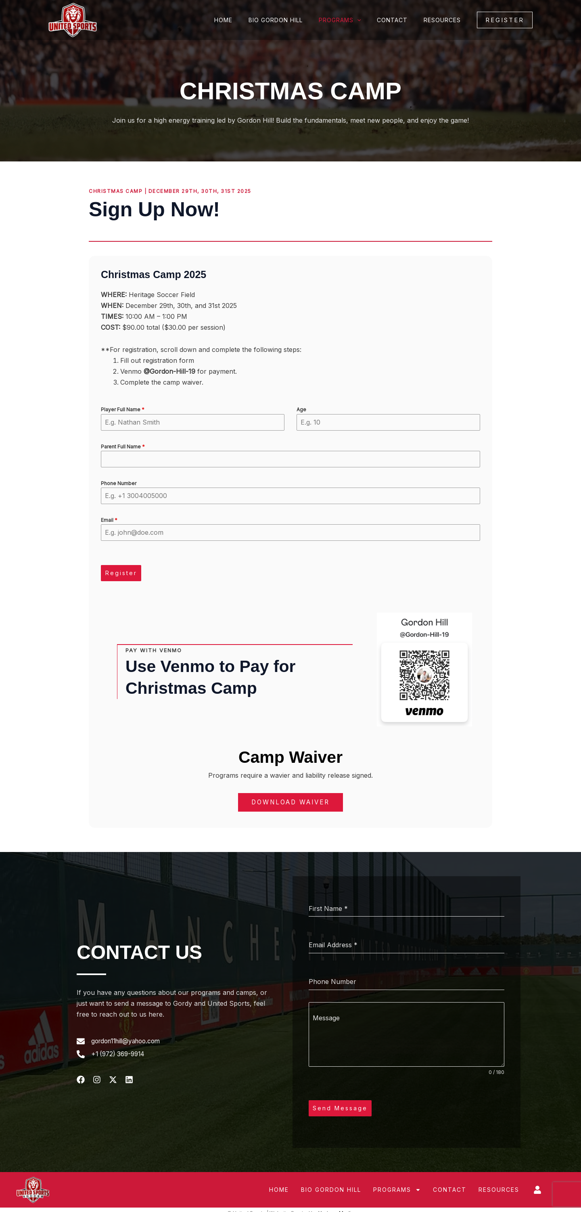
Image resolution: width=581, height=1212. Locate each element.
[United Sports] (72, 19)
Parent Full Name (123, 447)
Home (245, 20)
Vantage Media (336, 1207)
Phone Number (118, 483)
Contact (399, 20)
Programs (352, 20)
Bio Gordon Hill (292, 20)
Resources (444, 20)
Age (301, 409)
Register (121, 572)
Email (109, 520)
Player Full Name (122, 409)
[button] (505, 20)
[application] (369, 20)
